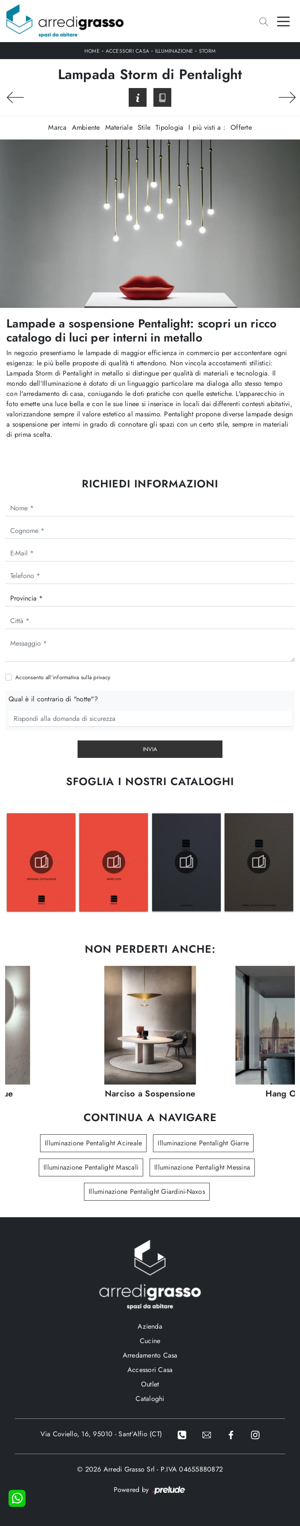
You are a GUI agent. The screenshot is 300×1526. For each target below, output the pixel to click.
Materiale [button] (119, 127)
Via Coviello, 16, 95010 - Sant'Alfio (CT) (101, 1434)
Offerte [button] (241, 127)
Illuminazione (174, 51)
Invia (150, 749)
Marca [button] (57, 127)
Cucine (150, 1341)
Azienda (150, 1326)
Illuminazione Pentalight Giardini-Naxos (147, 1191)
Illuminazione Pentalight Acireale (93, 1143)
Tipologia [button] (169, 127)
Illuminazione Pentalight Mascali (90, 1167)
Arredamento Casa (150, 1355)
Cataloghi (150, 1399)
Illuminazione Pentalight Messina (202, 1167)
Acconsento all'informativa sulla (62, 677)
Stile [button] (144, 127)
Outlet (150, 1384)
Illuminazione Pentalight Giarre (203, 1143)
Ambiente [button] (86, 127)
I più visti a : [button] (206, 127)
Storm (207, 51)
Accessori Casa (128, 51)
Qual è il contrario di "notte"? (53, 699)
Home (92, 51)
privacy (101, 677)
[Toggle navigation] (283, 21)
